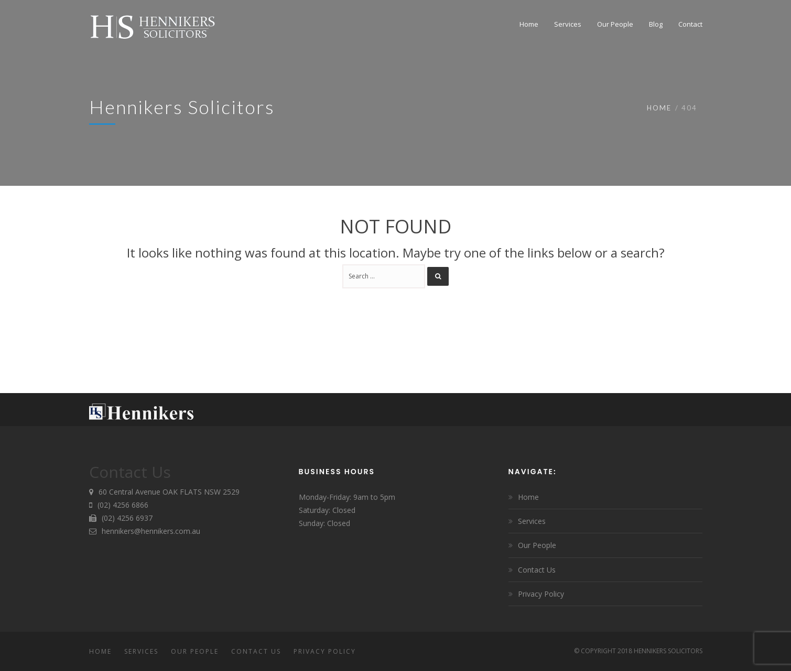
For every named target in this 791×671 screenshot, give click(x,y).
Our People (537, 545)
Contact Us (537, 570)
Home (659, 108)
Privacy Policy (541, 594)
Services (532, 521)
